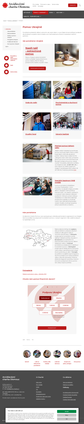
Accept (67, 411)
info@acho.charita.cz (13, 389)
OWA (37, 387)
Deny (66, 415)
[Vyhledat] (79, 5)
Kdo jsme (39, 382)
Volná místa (55, 4)
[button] (28, 13)
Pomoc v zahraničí (12, 20)
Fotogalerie (27, 270)
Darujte (73, 5)
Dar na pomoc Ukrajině (13, 44)
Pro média (36, 4)
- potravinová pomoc (33, 52)
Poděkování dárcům (12, 41)
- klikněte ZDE (42, 274)
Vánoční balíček (62, 134)
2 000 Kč (65, 305)
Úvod (4, 20)
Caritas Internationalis (69, 399)
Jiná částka (58, 312)
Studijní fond (30, 134)
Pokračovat (52, 328)
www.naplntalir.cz (37, 68)
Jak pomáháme (11, 31)
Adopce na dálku (68, 385)
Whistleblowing (40, 394)
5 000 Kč (45, 312)
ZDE (75, 170)
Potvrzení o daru (45, 4)
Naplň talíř (31, 48)
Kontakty (40, 6)
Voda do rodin (31, 102)
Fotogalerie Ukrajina (12, 39)
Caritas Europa (67, 397)
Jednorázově (45, 298)
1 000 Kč (52, 305)
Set (67, 419)
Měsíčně (58, 298)
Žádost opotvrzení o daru (30, 274)
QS (37, 389)
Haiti (6, 46)
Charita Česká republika (70, 395)
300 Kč (38, 305)
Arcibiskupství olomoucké (70, 392)
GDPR (34, 6)
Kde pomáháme (11, 33)
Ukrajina (8, 29)
